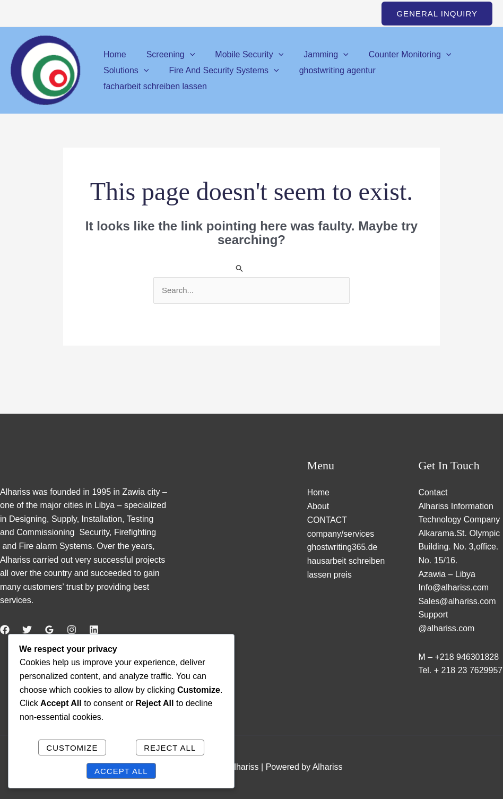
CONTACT (327, 519)
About (318, 506)
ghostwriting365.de (342, 546)
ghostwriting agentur (329, 70)
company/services (341, 533)
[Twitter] (27, 629)
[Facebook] (5, 629)
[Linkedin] (94, 629)
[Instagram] (71, 629)
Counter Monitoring (395, 54)
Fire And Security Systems (219, 70)
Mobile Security (241, 54)
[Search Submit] (240, 268)
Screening (166, 54)
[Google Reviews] (49, 629)
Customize (72, 747)
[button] (436, 13)
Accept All (121, 771)
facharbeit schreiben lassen (153, 86)
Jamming (314, 54)
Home (113, 54)
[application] (185, 54)
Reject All (170, 747)
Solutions (124, 70)
